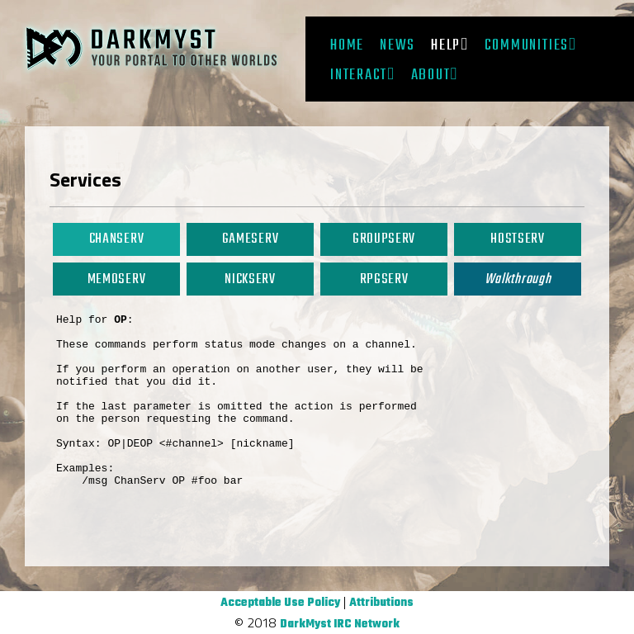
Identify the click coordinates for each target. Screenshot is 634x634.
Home (347, 45)
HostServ (517, 239)
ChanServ (116, 239)
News (397, 45)
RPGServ (384, 279)
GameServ (250, 239)
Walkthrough (518, 279)
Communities (527, 45)
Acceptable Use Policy (280, 603)
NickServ (250, 279)
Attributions (381, 603)
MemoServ (116, 279)
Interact (358, 75)
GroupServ (383, 239)
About (431, 75)
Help (446, 45)
